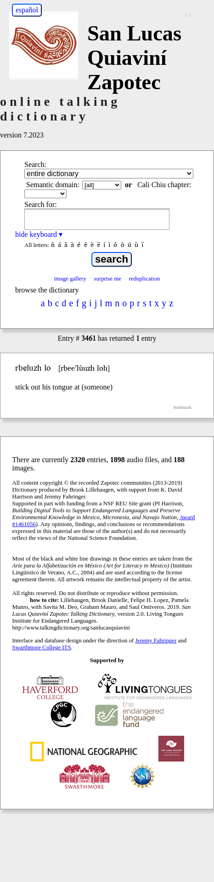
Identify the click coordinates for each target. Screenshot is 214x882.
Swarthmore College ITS (41, 647)
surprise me (107, 278)
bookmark (182, 407)
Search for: (40, 204)
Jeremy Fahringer (156, 640)
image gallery (70, 278)
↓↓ (188, 14)
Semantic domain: (52, 185)
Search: (35, 164)
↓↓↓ (204, 14)
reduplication (144, 278)
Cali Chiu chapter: (164, 185)
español (27, 10)
